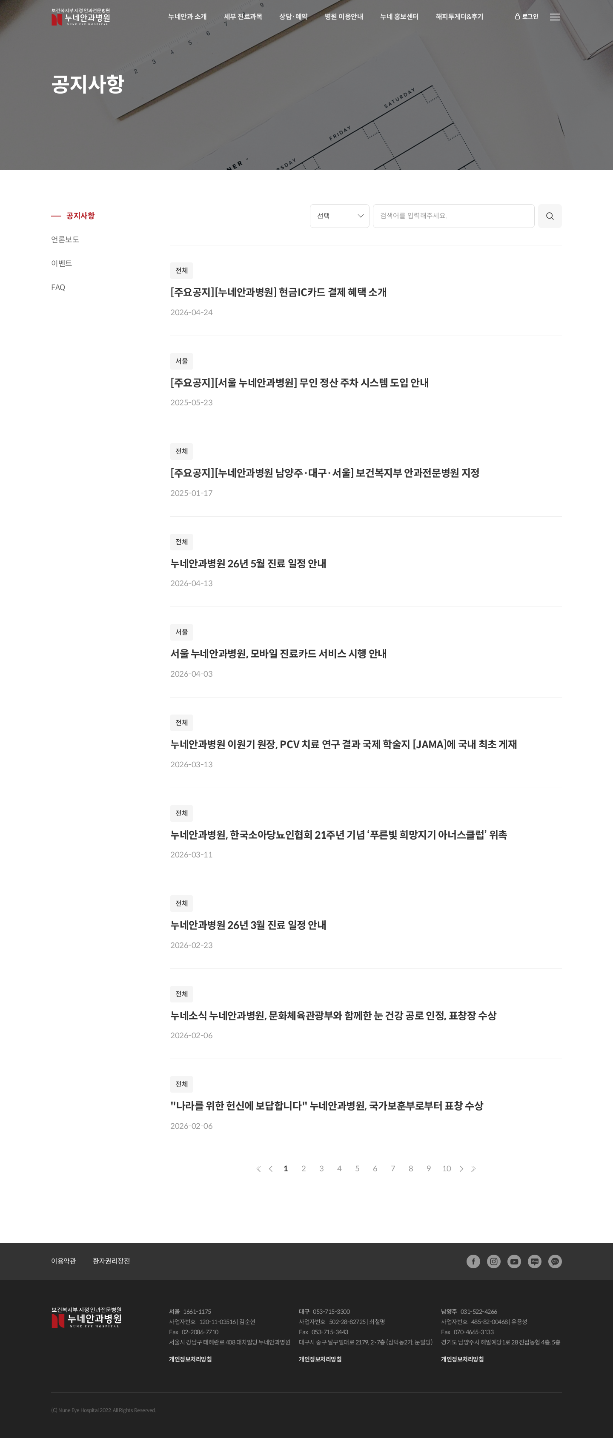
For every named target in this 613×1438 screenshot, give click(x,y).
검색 (550, 216)
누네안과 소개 (187, 16)
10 (446, 1168)
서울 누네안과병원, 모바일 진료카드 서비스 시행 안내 (278, 654)
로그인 (526, 17)
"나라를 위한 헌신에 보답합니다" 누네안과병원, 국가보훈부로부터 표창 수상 (326, 1106)
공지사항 (80, 216)
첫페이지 (259, 1169)
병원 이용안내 (344, 16)
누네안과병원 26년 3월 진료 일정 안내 (248, 925)
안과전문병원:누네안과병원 (80, 17)
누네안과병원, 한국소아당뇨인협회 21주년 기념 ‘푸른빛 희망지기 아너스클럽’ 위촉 (338, 835)
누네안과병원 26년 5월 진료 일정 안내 (248, 564)
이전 (270, 1169)
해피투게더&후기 (460, 16)
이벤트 (61, 263)
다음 (461, 1169)
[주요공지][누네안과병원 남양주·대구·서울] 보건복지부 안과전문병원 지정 (325, 473)
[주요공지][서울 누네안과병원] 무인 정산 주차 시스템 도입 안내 (299, 383)
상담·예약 (293, 16)
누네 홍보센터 (399, 16)
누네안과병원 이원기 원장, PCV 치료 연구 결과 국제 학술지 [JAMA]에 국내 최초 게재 (343, 744)
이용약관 (63, 1261)
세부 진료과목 (243, 16)
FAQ (58, 287)
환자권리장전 (111, 1261)
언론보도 (65, 240)
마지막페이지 (473, 1169)
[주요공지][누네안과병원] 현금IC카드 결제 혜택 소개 (278, 292)
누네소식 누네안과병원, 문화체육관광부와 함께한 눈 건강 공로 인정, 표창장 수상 (333, 1016)
